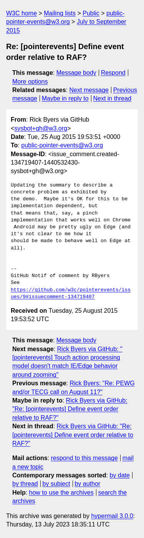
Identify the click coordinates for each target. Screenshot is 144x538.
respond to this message (84, 458)
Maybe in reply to (65, 98)
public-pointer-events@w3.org (62, 145)
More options (30, 81)
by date (119, 475)
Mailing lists (60, 13)
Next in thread (112, 98)
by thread (25, 483)
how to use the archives (61, 492)
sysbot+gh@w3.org (40, 128)
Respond (113, 72)
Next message (89, 90)
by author (87, 483)
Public (91, 13)
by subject (56, 483)
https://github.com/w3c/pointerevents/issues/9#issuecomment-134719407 (71, 293)
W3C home (21, 13)
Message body (76, 72)
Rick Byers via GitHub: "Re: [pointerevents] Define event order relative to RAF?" (69, 409)
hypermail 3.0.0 (112, 516)
